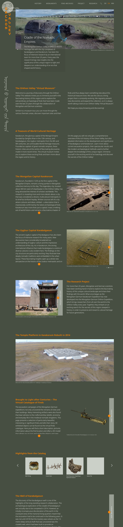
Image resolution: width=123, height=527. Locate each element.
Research (93, 3)
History (38, 3)
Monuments (51, 3)
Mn (112, 3)
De (105, 3)
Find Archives (67, 3)
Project (81, 3)
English (109, 3)
